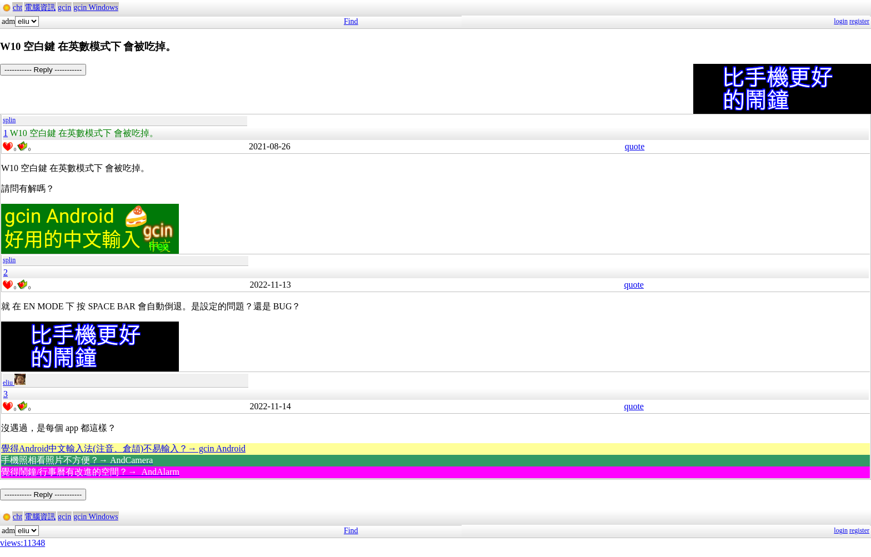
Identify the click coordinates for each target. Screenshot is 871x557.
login (841, 21)
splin (9, 120)
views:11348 (22, 543)
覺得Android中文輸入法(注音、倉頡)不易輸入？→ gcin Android (123, 448)
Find (351, 21)
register (859, 21)
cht (17, 7)
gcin (64, 7)
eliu (14, 383)
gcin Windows (95, 7)
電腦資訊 (40, 7)
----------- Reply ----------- (43, 70)
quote (635, 146)
